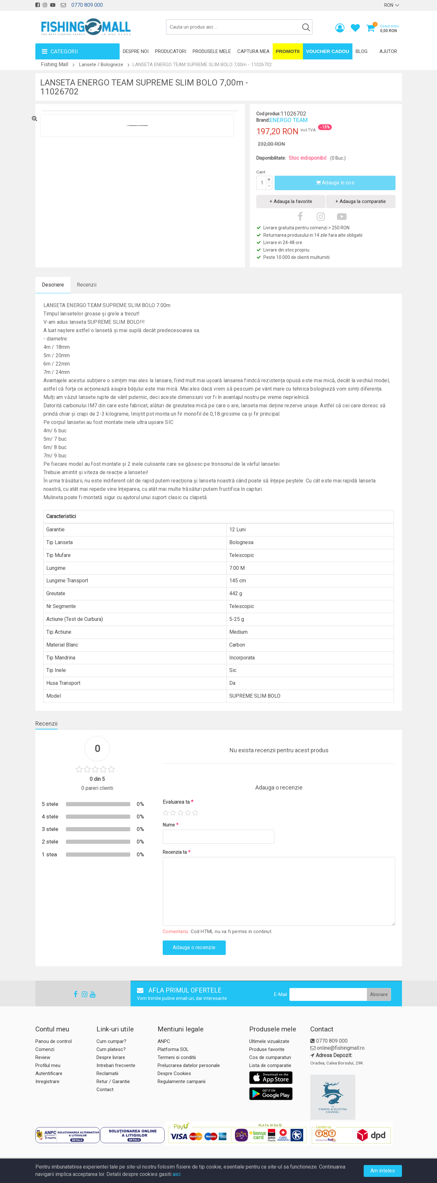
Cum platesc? (111, 1049)
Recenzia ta (176, 852)
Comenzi (44, 1049)
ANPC (164, 1041)
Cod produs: (268, 113)
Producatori (170, 51)
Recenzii (86, 285)
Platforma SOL (173, 1049)
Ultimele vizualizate (269, 1041)
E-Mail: (281, 994)
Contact (105, 1089)
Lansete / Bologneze (101, 64)
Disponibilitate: (271, 158)
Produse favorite (267, 1049)
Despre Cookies (174, 1073)
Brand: (262, 120)
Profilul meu (47, 1065)
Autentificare (48, 1073)
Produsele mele (212, 51)
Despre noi (136, 51)
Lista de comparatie (270, 1065)
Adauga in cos (335, 183)
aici (176, 1174)
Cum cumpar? (111, 1041)
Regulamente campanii (181, 1081)
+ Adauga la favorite (290, 201)
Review (42, 1057)
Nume (170, 824)
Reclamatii (107, 1073)
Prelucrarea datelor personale (189, 1065)
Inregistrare (47, 1081)
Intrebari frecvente (115, 1065)
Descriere (53, 285)
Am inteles (382, 1171)
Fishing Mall (54, 64)
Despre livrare (110, 1057)
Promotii (288, 51)
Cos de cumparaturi (270, 1057)
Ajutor (388, 51)
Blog (362, 51)
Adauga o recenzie (194, 947)
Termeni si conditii (177, 1057)
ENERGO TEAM (288, 120)
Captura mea (253, 51)
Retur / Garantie (113, 1081)
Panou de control (53, 1041)
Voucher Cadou (327, 51)
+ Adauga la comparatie (360, 201)
